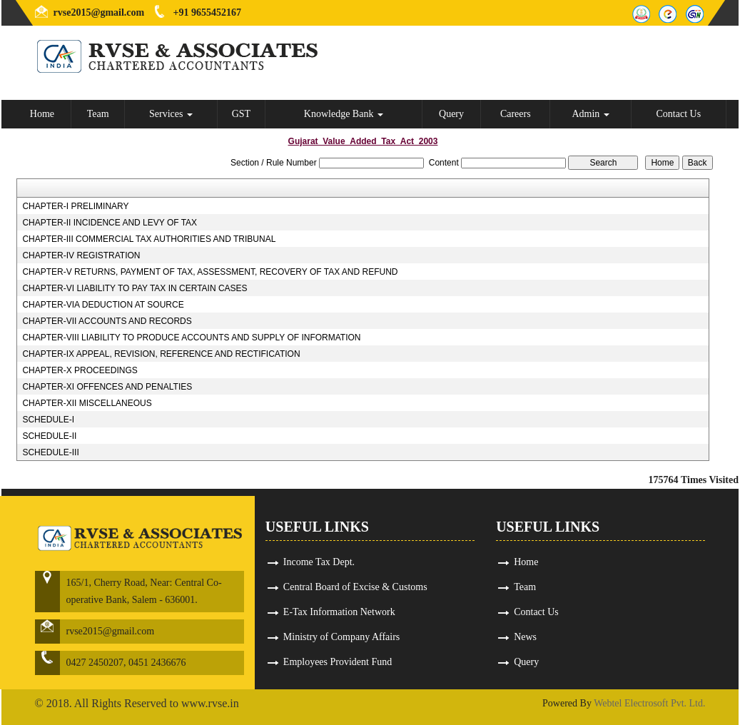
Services (171, 113)
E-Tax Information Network (339, 612)
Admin (590, 113)
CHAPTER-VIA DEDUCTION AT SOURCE (102, 305)
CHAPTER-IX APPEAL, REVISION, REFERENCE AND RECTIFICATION (161, 354)
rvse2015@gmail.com (99, 12)
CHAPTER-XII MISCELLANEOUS (86, 403)
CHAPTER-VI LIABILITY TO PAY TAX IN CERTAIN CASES (134, 288)
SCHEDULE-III (50, 452)
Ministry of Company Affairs (341, 637)
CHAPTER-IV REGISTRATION (81, 255)
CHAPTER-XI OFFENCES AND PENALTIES (107, 387)
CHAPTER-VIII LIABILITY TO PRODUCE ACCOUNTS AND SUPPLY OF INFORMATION (191, 338)
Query (451, 113)
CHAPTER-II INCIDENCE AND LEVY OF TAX (109, 223)
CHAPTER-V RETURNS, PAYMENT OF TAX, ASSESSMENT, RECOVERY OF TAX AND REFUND (209, 272)
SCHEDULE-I (48, 420)
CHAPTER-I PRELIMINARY (75, 206)
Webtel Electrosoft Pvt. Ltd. (649, 703)
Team (98, 113)
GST (241, 113)
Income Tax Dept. (319, 562)
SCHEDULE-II (49, 436)
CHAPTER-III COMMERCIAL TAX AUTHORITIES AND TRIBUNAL (148, 239)
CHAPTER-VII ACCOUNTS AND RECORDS (106, 321)
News (525, 637)
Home (42, 113)
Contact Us (679, 113)
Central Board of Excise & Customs (355, 587)
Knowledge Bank (343, 113)
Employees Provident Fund (337, 661)
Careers (515, 113)
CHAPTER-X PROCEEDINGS (79, 370)
